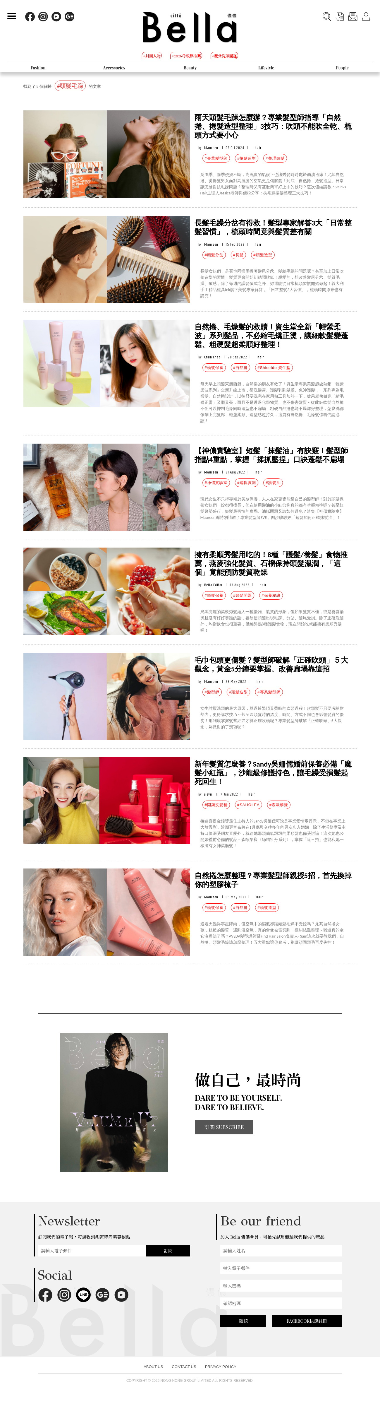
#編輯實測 (246, 483)
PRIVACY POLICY (220, 1367)
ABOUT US (153, 1367)
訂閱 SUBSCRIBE (224, 1127)
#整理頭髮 (275, 158)
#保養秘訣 (271, 595)
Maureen (211, 148)
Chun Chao (212, 357)
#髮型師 (212, 692)
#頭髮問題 (242, 595)
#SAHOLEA (248, 805)
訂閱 (168, 1251)
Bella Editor (213, 585)
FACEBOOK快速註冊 (307, 1321)
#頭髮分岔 (214, 255)
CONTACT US (184, 1367)
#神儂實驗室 (216, 483)
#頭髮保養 (214, 367)
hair (258, 148)
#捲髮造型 (246, 158)
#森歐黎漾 (278, 805)
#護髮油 (273, 483)
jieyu (208, 794)
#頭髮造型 (262, 255)
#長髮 (238, 255)
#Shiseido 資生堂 (273, 367)
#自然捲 (240, 367)
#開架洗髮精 (216, 805)
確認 (243, 1321)
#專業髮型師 (216, 158)
